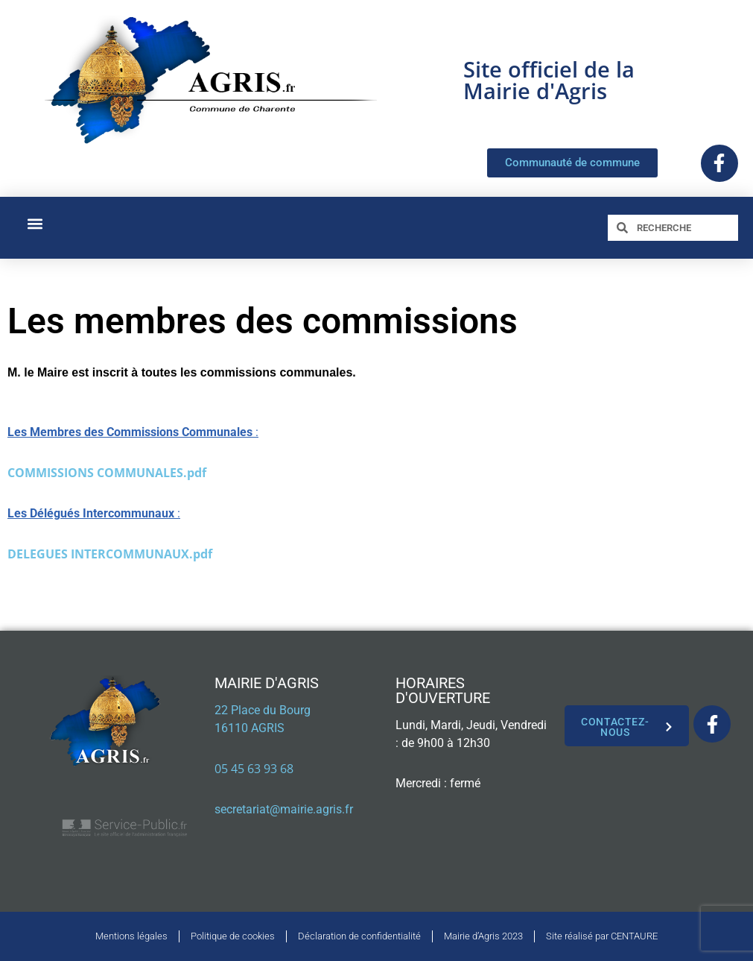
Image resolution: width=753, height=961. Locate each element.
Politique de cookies (233, 936)
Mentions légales (131, 936)
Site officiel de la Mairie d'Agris (549, 79)
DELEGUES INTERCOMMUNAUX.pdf (109, 554)
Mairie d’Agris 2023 (483, 936)
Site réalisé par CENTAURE (602, 936)
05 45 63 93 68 (254, 768)
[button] (34, 224)
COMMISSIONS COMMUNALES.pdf (106, 472)
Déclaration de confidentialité (359, 936)
